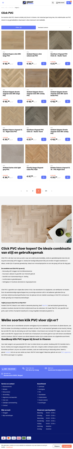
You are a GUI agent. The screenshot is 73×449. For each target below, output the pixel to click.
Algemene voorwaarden (10, 397)
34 (46, 191)
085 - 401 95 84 (9, 369)
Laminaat (41, 386)
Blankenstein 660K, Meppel (13, 375)
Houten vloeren (43, 400)
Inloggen (5, 413)
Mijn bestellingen (8, 415)
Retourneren (6, 392)
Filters (18, 27)
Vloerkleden (42, 394)
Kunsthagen (42, 403)
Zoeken (52, 2)
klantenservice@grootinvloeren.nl (60, 370)
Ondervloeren (43, 397)
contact (8, 352)
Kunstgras (42, 389)
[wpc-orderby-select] (54, 27)
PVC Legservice (65, 352)
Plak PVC (45, 305)
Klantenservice (7, 386)
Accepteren (67, 446)
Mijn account (61, 2)
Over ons (5, 400)
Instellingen (9, 447)
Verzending (6, 394)
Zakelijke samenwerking (10, 403)
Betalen (5, 389)
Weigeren (57, 446)
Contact (5, 405)
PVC (40, 392)
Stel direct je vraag (32, 370)
